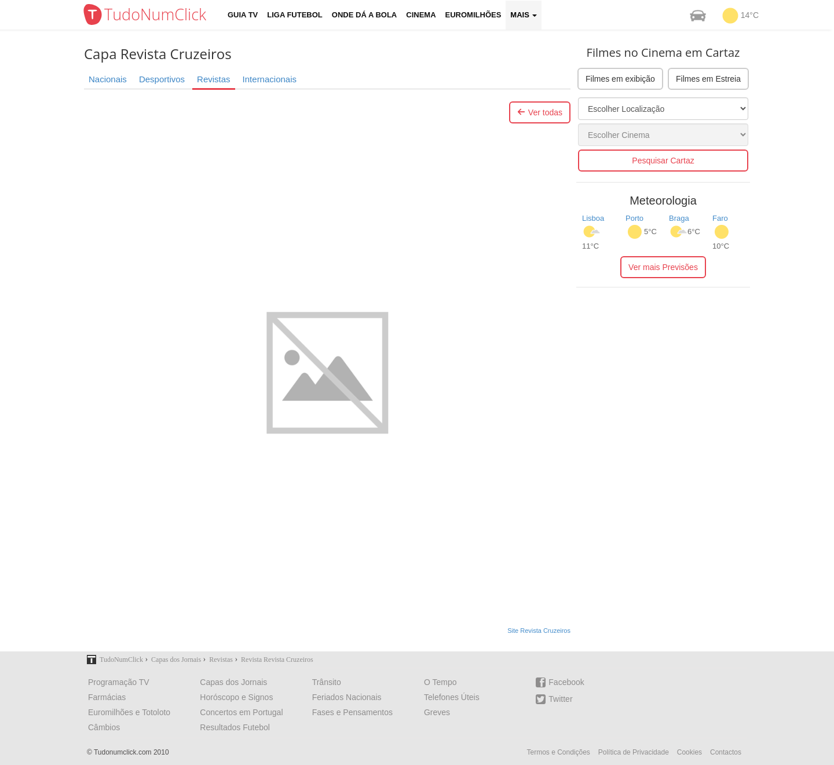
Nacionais (108, 79)
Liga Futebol (295, 14)
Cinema (421, 14)
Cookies (689, 752)
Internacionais (270, 79)
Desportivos (162, 79)
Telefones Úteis (452, 697)
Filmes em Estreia (708, 78)
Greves (437, 712)
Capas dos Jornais (233, 682)
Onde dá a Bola (364, 14)
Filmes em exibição (620, 78)
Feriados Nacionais (347, 697)
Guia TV (243, 14)
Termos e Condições (558, 752)
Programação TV (118, 682)
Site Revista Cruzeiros (538, 630)
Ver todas (539, 112)
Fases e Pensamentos (352, 712)
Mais (523, 14)
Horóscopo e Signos (236, 697)
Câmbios (104, 727)
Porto (634, 218)
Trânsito (326, 682)
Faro (720, 218)
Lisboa (593, 218)
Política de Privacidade (633, 752)
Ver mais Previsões (663, 267)
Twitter (554, 699)
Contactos (725, 752)
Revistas (214, 79)
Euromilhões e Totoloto (129, 712)
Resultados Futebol (235, 727)
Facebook (560, 682)
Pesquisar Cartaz (663, 160)
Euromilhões (473, 14)
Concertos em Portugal (241, 712)
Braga (679, 218)
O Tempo (440, 682)
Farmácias (107, 697)
